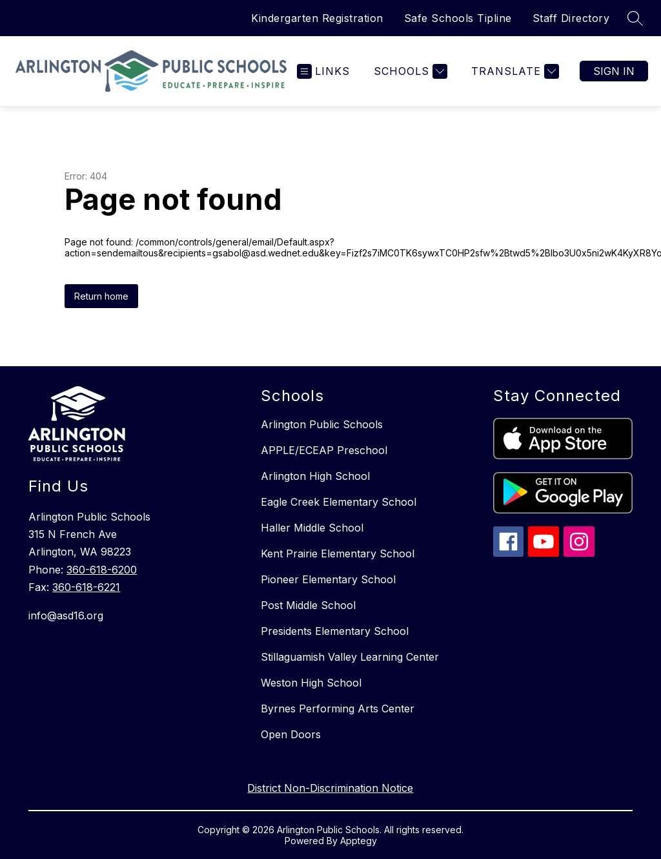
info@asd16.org (65, 615)
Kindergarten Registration (317, 18)
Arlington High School (315, 476)
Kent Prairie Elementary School (337, 553)
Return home (101, 296)
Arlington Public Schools (322, 424)
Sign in (614, 71)
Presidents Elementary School (335, 631)
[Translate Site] (513, 71)
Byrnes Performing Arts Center (337, 708)
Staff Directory (571, 18)
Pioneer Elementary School (328, 579)
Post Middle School (308, 605)
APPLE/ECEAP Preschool (324, 450)
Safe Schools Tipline (458, 18)
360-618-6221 (86, 587)
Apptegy (358, 840)
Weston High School (311, 682)
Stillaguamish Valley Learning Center (350, 656)
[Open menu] (323, 71)
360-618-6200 (101, 569)
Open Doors (291, 734)
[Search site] (635, 18)
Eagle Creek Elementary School (338, 501)
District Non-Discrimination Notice (330, 787)
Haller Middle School (312, 527)
